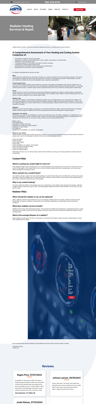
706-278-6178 (52, 2)
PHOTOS (36, 9)
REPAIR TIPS (57, 9)
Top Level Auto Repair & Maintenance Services (39, 47)
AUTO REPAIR (43, 9)
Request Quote (71, 297)
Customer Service (17, 346)
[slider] (29, 376)
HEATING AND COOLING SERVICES (61, 47)
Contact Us (15, 348)
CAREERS (50, 9)
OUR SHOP (29, 9)
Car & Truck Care (20, 393)
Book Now (79, 9)
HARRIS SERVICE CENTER (19, 47)
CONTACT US (65, 9)
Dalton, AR (32, 393)
